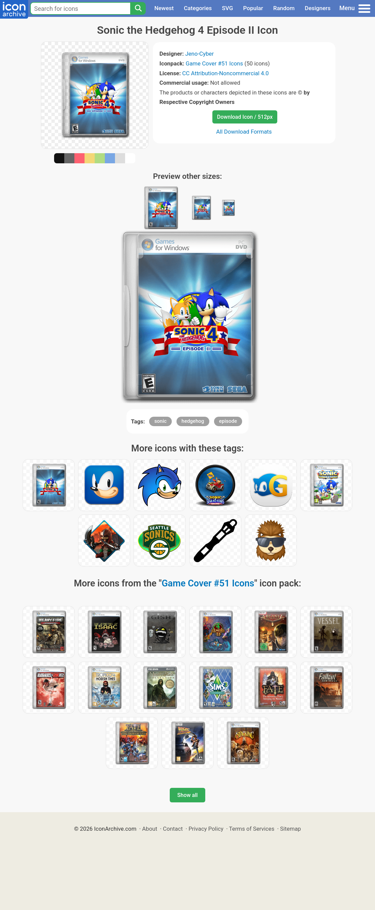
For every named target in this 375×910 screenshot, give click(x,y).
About (149, 828)
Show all (187, 795)
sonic (160, 421)
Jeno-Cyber (199, 53)
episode (228, 421)
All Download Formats (244, 131)
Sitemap (290, 828)
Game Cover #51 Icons (214, 63)
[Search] (138, 8)
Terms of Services (251, 828)
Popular (253, 8)
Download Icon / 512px (245, 117)
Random (284, 8)
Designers (317, 8)
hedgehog (193, 421)
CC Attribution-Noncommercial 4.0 (225, 73)
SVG (227, 8)
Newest (163, 8)
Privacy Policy (205, 828)
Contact (173, 828)
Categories (198, 8)
